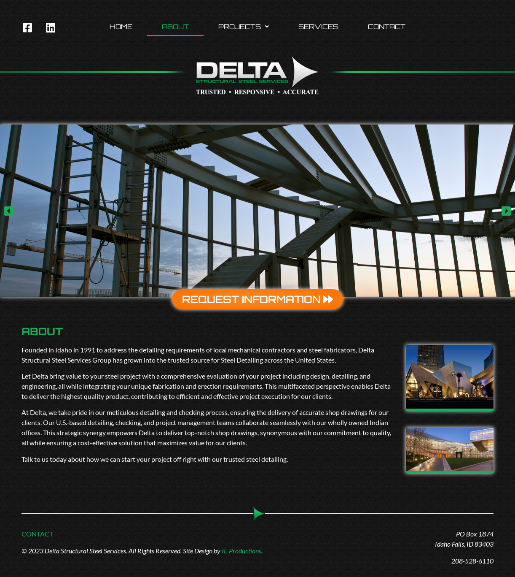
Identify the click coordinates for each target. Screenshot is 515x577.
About (175, 26)
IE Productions (241, 551)
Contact (386, 26)
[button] (244, 26)
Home (121, 26)
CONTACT (37, 534)
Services (318, 26)
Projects (243, 26)
